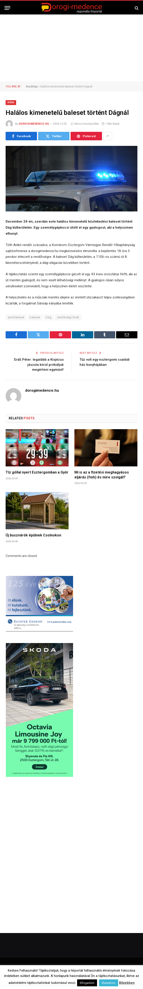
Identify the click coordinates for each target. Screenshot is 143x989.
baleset (35, 317)
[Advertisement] (71, 48)
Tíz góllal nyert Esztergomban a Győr (37, 472)
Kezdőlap (31, 86)
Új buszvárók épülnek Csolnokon (33, 535)
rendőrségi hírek (68, 317)
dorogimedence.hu (34, 123)
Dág (48, 317)
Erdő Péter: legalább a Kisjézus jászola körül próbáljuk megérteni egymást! (39, 365)
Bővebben (127, 983)
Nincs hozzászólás (85, 123)
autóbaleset (16, 317)
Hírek (10, 102)
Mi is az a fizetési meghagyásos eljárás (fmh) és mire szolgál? (101, 474)
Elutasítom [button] (108, 983)
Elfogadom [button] (87, 983)
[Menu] (7, 8)
